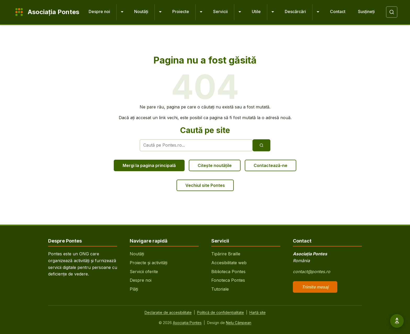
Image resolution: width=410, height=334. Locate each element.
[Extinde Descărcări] (318, 12)
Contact (337, 11)
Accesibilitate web (229, 262)
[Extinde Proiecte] (201, 12)
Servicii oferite (144, 271)
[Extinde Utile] (272, 12)
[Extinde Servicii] (240, 12)
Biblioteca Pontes (228, 271)
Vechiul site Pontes (205, 185)
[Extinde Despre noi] (122, 12)
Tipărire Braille (225, 253)
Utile (256, 11)
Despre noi (99, 11)
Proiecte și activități (148, 262)
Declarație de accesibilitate (168, 312)
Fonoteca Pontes (228, 280)
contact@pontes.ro (311, 271)
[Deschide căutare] (391, 12)
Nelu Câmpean (238, 322)
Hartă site (257, 312)
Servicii (220, 11)
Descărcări (295, 11)
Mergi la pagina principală (149, 165)
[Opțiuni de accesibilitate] (397, 321)
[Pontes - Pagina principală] (46, 12)
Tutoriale (220, 289)
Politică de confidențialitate (220, 312)
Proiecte (180, 11)
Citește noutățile (215, 165)
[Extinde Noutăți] (160, 12)
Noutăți (141, 11)
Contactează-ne (270, 165)
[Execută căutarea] (261, 145)
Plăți (134, 289)
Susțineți (366, 11)
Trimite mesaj (315, 287)
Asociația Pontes (187, 322)
